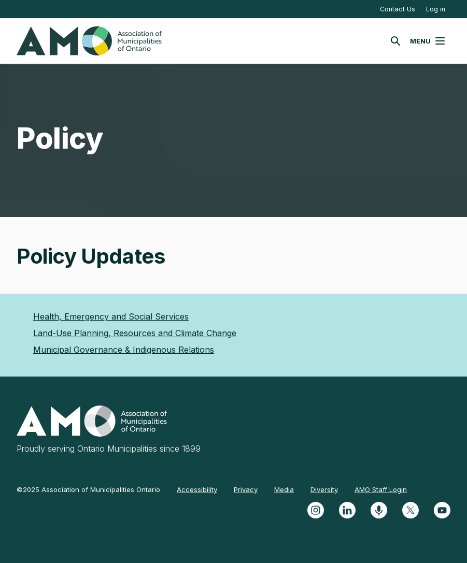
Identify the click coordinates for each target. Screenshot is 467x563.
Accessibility (197, 489)
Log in (435, 9)
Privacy (246, 489)
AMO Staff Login (381, 489)
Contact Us (397, 9)
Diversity (324, 489)
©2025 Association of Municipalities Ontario (88, 489)
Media (284, 489)
